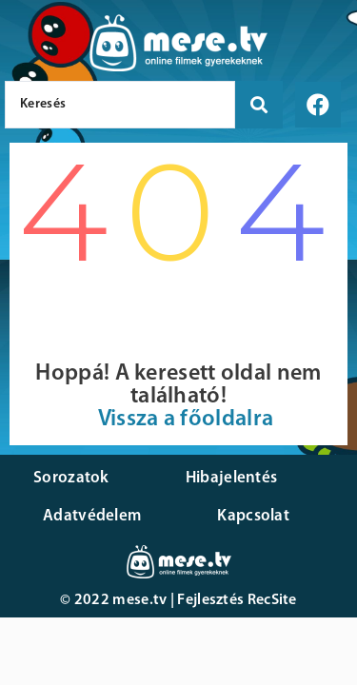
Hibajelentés (232, 478)
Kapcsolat (253, 516)
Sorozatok (71, 478)
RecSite (272, 600)
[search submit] (259, 104)
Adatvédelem (92, 516)
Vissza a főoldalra (185, 419)
